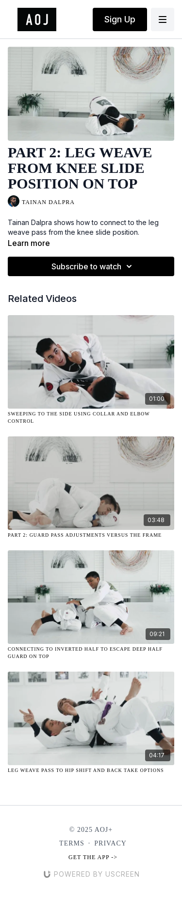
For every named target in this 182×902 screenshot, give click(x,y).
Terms (71, 843)
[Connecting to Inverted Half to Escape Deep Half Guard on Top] (91, 652)
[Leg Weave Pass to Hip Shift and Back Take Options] (91, 770)
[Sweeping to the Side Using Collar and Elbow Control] (91, 417)
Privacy (110, 843)
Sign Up (119, 19)
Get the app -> (92, 857)
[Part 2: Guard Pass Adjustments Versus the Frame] (91, 535)
